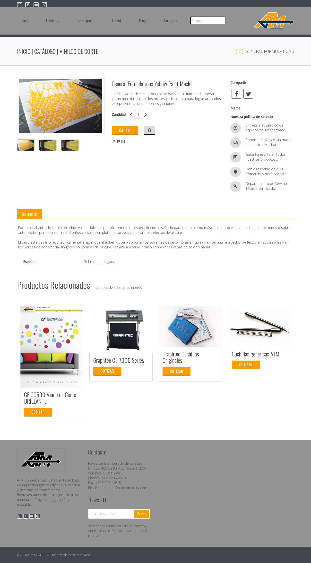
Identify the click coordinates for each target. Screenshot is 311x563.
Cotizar (125, 130)
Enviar (142, 513)
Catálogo (52, 20)
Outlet (116, 20)
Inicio (24, 20)
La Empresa (85, 20)
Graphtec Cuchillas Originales (181, 356)
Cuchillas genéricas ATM (255, 353)
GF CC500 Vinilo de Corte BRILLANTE (50, 397)
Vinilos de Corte (79, 51)
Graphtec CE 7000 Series (118, 360)
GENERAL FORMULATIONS (269, 51)
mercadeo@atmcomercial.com (122, 487)
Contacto (170, 20)
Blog (142, 20)
